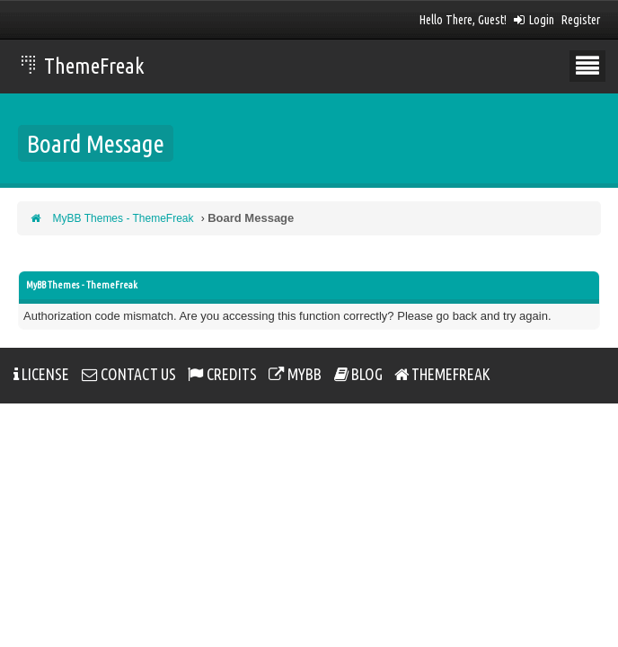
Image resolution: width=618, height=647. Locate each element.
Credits (222, 375)
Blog (358, 375)
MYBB (295, 375)
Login (534, 20)
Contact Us (129, 375)
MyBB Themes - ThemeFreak (123, 218)
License (41, 375)
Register (580, 20)
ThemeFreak (83, 66)
